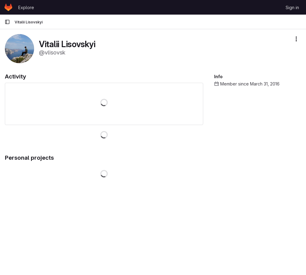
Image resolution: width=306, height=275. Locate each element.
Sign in (292, 7)
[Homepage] (8, 7)
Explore (26, 7)
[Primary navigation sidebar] (7, 22)
